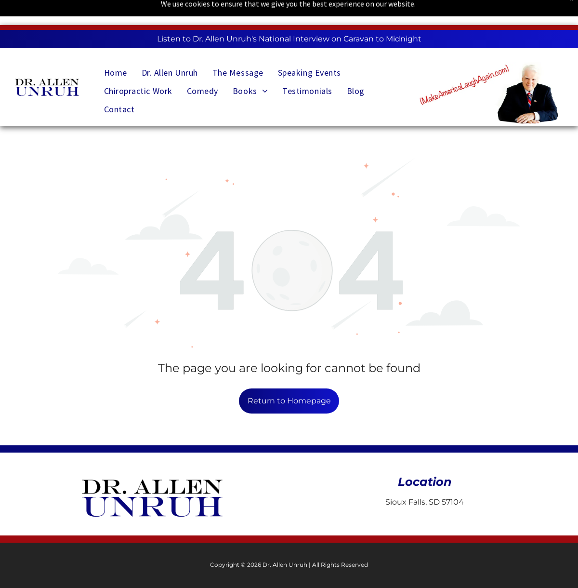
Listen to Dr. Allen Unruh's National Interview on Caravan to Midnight (289, 38)
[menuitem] (115, 69)
